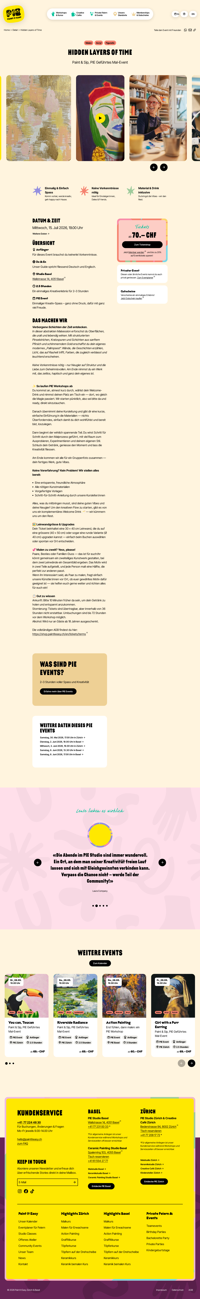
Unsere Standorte (120, 14)
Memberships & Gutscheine (140, 14)
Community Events (30, 1245)
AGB (191, 1290)
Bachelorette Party (157, 1238)
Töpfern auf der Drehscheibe (78, 1252)
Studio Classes (27, 1233)
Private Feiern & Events (98, 14)
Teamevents (154, 1225)
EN (193, 14)
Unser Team (25, 1252)
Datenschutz (178, 1290)
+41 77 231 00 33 (98, 1126)
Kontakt (23, 1264)
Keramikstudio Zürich (151, 1164)
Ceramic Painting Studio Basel (103, 1177)
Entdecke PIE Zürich (154, 1181)
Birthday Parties (156, 1232)
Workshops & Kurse (59, 14)
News (22, 1258)
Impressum (161, 1290)
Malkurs (66, 1221)
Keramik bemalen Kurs (74, 1264)
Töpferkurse (68, 1245)
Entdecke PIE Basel (101, 1186)
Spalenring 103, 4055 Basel (104, 1152)
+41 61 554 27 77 (98, 1160)
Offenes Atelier (27, 1239)
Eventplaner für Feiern (31, 1227)
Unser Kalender (27, 1221)
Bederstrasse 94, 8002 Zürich (158, 1126)
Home (7, 30)
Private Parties (155, 1244)
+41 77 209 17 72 (150, 1135)
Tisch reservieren (98, 1156)
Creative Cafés (78, 14)
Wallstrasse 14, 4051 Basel (103, 1122)
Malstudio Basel (96, 1169)
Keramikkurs (68, 1258)
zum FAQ (22, 1143)
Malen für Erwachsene (74, 1227)
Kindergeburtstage (158, 1250)
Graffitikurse (68, 1239)
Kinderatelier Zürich (150, 1173)
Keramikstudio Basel (98, 1173)
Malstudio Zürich (149, 1160)
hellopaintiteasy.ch (29, 1139)
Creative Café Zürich (151, 1168)
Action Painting (70, 1233)
